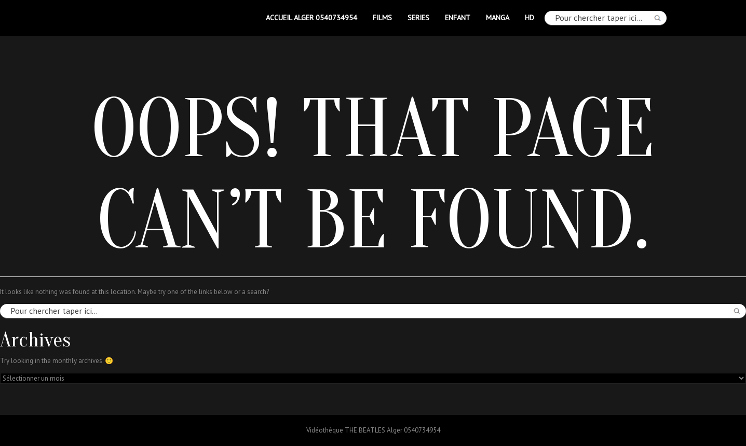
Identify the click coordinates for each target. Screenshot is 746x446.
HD (529, 17)
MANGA (497, 17)
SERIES (418, 17)
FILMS (382, 17)
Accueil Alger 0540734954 (311, 17)
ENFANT (457, 17)
